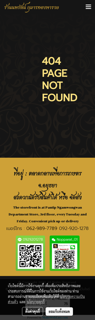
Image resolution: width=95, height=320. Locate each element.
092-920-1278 (74, 228)
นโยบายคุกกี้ (36, 301)
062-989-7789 (41, 228)
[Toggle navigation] (88, 7)
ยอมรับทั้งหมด (59, 311)
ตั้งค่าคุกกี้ (32, 311)
